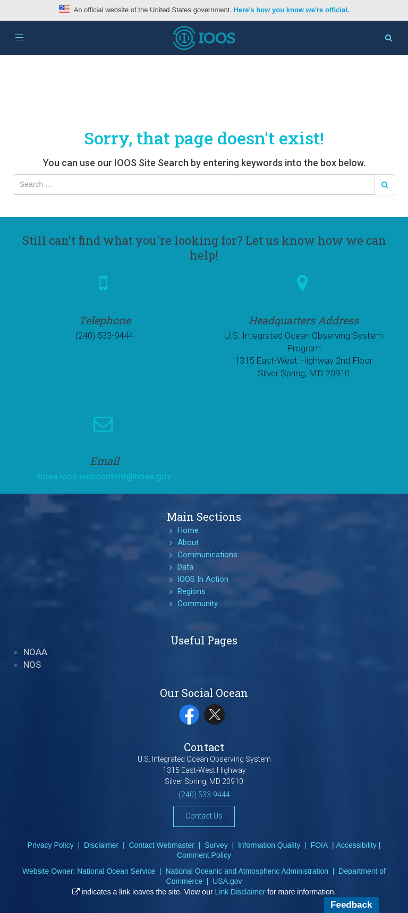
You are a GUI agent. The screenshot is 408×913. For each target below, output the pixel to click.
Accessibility (356, 845)
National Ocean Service (116, 871)
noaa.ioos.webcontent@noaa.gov (104, 476)
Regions (191, 591)
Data (185, 567)
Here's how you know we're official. (292, 10)
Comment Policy (204, 855)
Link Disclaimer (240, 892)
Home (188, 530)
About (188, 542)
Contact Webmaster (161, 845)
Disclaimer (101, 845)
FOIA (319, 845)
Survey (216, 845)
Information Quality (269, 845)
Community (197, 603)
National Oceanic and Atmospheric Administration (246, 871)
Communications (207, 554)
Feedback (351, 905)
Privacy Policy (51, 845)
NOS (32, 664)
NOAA (35, 652)
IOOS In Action (202, 579)
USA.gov (227, 881)
